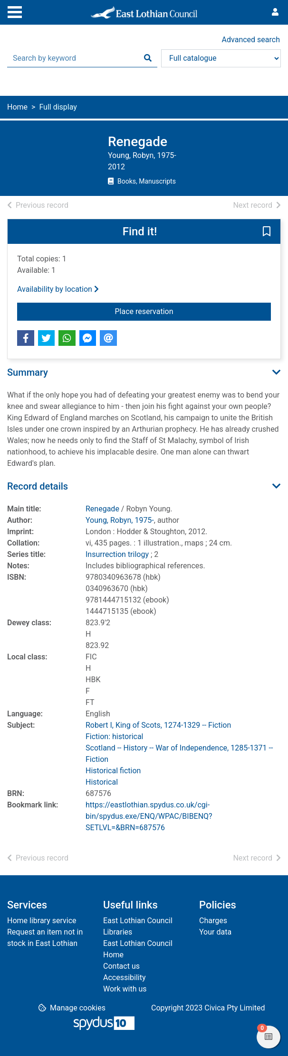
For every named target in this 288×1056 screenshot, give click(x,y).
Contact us (121, 966)
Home (17, 106)
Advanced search (251, 39)
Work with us (125, 988)
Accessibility (124, 977)
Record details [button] (37, 486)
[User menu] (275, 12)
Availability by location (58, 289)
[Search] (147, 58)
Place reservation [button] (166, 311)
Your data (215, 931)
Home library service (42, 920)
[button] (266, 232)
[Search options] (221, 58)
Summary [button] (27, 372)
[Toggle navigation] (15, 11)
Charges (213, 920)
